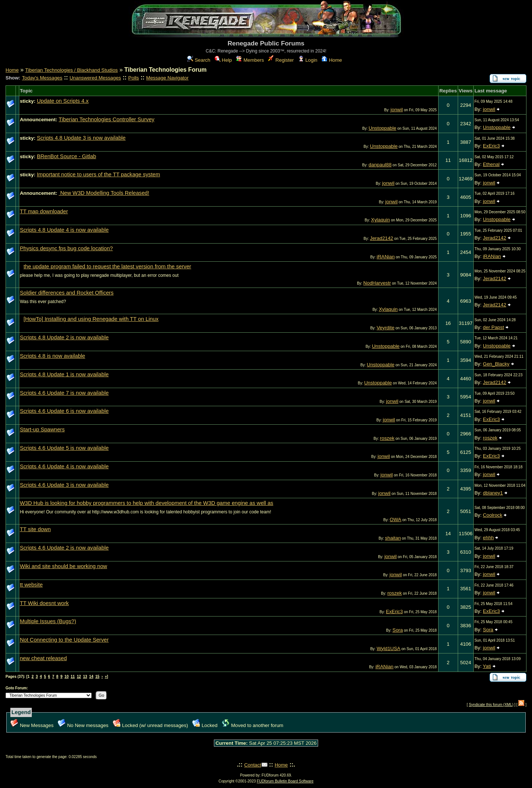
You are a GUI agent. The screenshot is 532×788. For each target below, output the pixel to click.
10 (67, 677)
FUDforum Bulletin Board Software (285, 781)
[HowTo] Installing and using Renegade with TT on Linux (91, 319)
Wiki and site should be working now (63, 566)
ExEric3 (491, 146)
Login (307, 60)
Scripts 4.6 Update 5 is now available (64, 448)
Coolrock (492, 515)
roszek (387, 438)
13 (85, 677)
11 (73, 677)
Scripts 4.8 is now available (52, 356)
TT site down (35, 529)
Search (198, 60)
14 (91, 677)
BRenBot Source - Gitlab (66, 156)
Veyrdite (385, 327)
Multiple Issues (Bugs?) (48, 621)
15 (97, 677)
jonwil (397, 109)
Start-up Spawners (42, 429)
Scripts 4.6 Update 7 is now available (64, 393)
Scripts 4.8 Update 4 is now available (64, 230)
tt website (31, 585)
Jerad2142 (381, 238)
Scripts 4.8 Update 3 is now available (81, 138)
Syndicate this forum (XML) (491, 705)
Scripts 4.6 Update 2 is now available (64, 548)
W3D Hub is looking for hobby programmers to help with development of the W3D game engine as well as (146, 503)
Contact (252, 765)
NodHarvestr (377, 283)
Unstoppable (382, 128)
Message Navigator (167, 78)
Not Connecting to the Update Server (64, 640)
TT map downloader (44, 211)
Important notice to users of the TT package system (98, 174)
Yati (487, 666)
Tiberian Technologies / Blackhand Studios (71, 70)
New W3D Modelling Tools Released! (104, 193)
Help (223, 60)
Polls (133, 78)
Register (281, 60)
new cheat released (43, 658)
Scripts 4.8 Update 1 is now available (64, 374)
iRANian (385, 256)
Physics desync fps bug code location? (66, 248)
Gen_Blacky (496, 364)
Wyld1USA (388, 648)
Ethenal (491, 164)
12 (79, 677)
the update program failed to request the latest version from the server (107, 266)
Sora (397, 630)
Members (250, 60)
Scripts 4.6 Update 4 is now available (64, 466)
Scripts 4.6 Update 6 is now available (64, 411)
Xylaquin (380, 220)
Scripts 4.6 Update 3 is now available (64, 485)
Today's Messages (42, 78)
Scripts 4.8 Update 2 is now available (64, 337)
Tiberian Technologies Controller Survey (106, 119)
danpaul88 (380, 164)
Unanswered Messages (95, 78)
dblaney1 (493, 493)
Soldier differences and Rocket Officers (67, 293)
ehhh (488, 537)
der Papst (493, 327)
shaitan (393, 538)
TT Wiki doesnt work (44, 603)
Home (331, 60)
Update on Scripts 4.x (63, 101)
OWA (395, 519)
